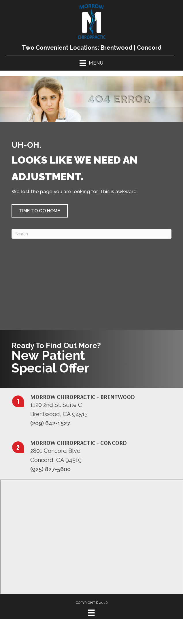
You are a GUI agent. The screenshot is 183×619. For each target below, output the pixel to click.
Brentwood (116, 47)
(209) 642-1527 (50, 423)
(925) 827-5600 (50, 469)
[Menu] (91, 613)
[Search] (91, 234)
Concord (149, 47)
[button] (40, 211)
